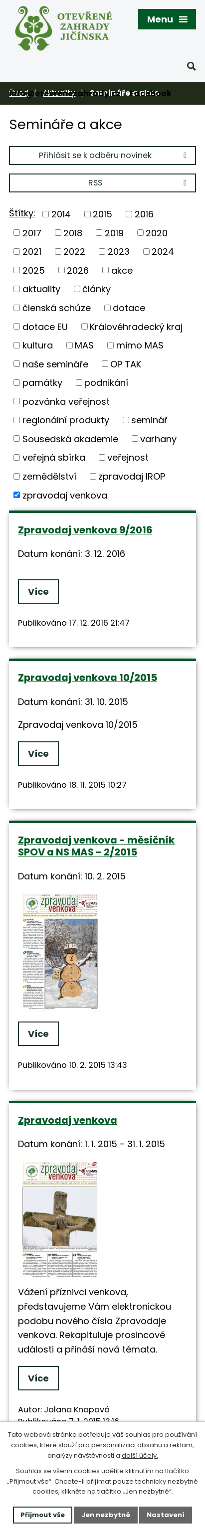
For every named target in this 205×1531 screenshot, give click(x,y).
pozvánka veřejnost (66, 401)
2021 (31, 251)
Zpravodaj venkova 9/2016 (85, 530)
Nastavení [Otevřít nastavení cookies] (166, 1515)
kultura (37, 345)
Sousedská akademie (70, 438)
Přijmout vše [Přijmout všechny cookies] (42, 1515)
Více (38, 591)
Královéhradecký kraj (136, 326)
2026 (78, 270)
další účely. (140, 1455)
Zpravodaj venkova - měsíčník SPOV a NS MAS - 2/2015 (96, 846)
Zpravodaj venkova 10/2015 (87, 677)
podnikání (106, 382)
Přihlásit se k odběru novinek (114, 155)
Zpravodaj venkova (67, 1120)
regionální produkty (65, 420)
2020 (157, 232)
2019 (114, 232)
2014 (61, 214)
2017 (31, 232)
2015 (102, 214)
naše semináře (55, 363)
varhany (158, 438)
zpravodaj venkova (64, 495)
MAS (84, 345)
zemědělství (49, 476)
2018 (72, 232)
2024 (163, 251)
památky (42, 382)
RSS (139, 182)
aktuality (41, 289)
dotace (129, 308)
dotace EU (45, 326)
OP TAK (125, 363)
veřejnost (128, 457)
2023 (119, 251)
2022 (74, 251)
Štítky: (22, 213)
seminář (149, 420)
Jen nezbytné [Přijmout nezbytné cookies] (105, 1515)
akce (122, 270)
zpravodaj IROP (131, 476)
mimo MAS (140, 345)
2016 (144, 214)
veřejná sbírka (53, 457)
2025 (33, 270)
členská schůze (56, 308)
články (96, 289)
